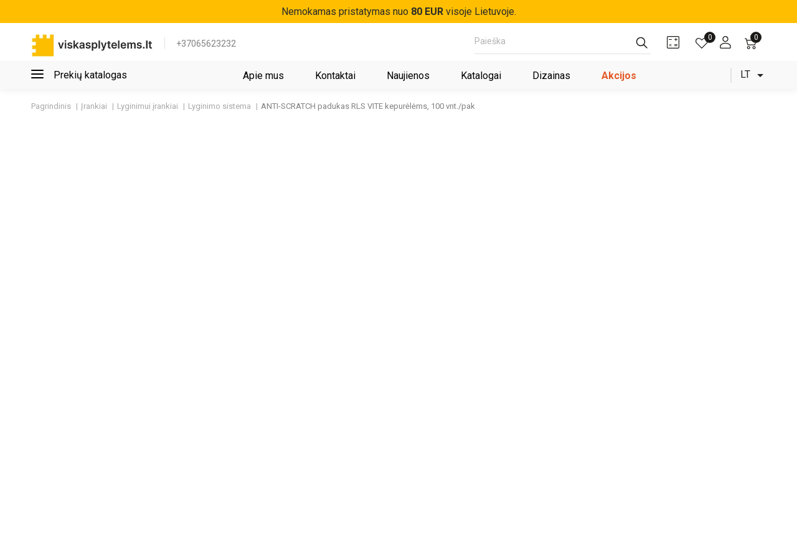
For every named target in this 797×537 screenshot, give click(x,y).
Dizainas (551, 76)
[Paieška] (562, 44)
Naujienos (408, 76)
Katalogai (481, 76)
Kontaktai (335, 76)
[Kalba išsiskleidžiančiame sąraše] (754, 75)
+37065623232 (206, 44)
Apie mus (263, 76)
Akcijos (618, 76)
